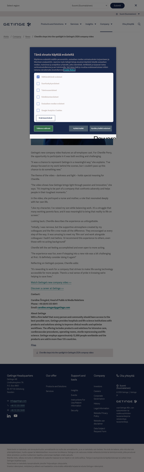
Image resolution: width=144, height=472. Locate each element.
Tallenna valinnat (43, 128)
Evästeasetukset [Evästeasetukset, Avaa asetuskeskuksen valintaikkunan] (46, 118)
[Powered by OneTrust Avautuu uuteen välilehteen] (104, 137)
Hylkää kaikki (78, 128)
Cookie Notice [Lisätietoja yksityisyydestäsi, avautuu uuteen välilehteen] (69, 70)
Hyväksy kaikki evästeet (100, 128)
